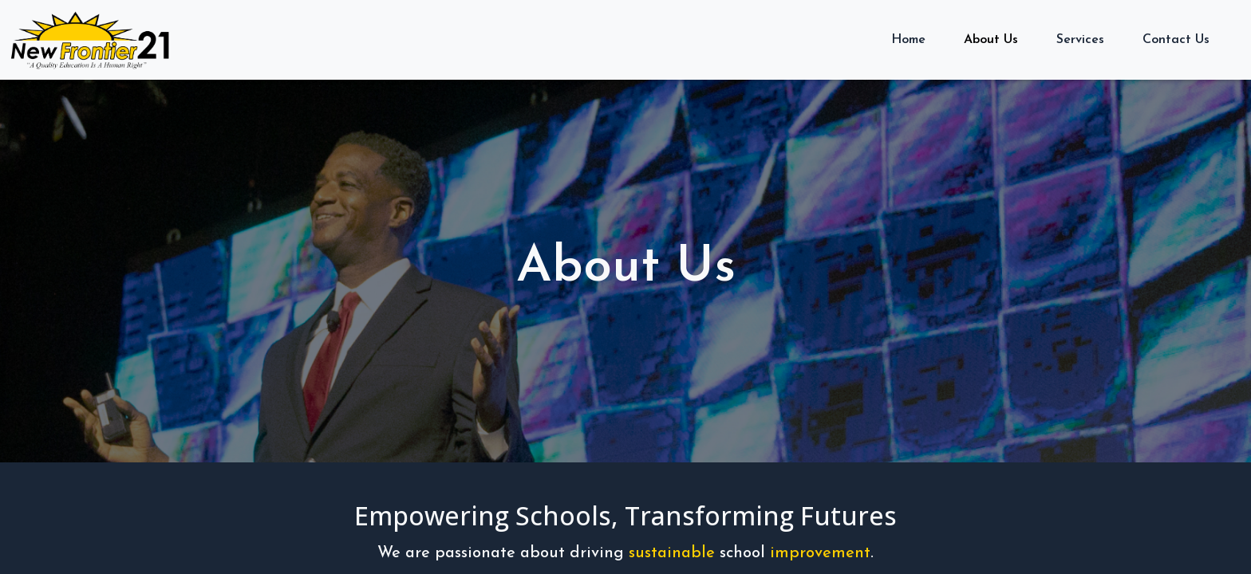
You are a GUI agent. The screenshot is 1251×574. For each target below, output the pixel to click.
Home (908, 39)
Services (1080, 39)
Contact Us (1176, 39)
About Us (991, 39)
